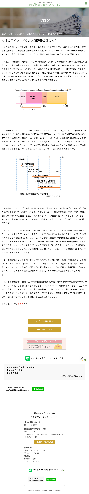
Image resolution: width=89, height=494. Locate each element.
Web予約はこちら (45, 329)
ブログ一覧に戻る (45, 321)
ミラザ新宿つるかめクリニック (44, 417)
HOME (4, 34)
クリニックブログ (16, 34)
